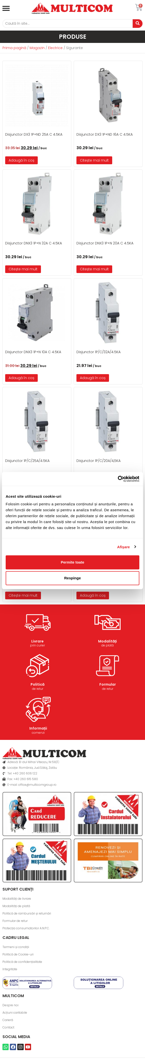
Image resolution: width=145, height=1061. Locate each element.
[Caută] (67, 23)
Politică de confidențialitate (22, 962)
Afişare (123, 547)
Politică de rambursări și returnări (26, 913)
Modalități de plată (16, 906)
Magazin (37, 47)
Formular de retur (15, 921)
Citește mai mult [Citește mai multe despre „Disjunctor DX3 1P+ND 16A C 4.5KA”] (94, 160)
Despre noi (10, 1005)
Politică (37, 684)
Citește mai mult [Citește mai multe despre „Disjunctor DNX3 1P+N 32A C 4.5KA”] (23, 269)
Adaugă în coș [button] (21, 160)
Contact (8, 1027)
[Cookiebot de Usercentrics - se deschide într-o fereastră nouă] (117, 479)
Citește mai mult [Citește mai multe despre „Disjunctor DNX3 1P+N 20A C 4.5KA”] (94, 269)
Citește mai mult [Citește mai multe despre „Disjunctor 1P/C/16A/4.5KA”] (23, 595)
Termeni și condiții (15, 947)
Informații (38, 728)
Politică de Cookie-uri (18, 954)
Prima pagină (14, 47)
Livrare (37, 641)
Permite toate (72, 562)
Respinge (72, 578)
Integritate (9, 969)
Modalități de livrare (16, 898)
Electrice (55, 47)
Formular (107, 684)
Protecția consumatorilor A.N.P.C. (26, 928)
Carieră (7, 1020)
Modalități (107, 641)
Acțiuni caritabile (14, 1012)
